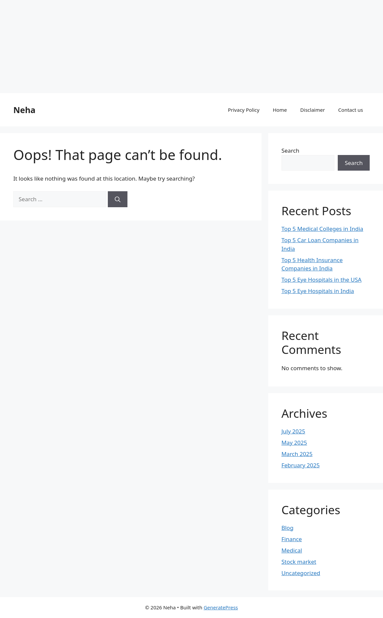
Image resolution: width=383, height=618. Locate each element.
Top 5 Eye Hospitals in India (318, 291)
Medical (292, 550)
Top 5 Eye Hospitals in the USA (322, 279)
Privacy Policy (244, 109)
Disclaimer (312, 109)
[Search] (117, 199)
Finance (292, 539)
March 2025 (297, 454)
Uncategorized (301, 573)
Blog (287, 528)
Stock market (299, 561)
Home (280, 109)
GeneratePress (221, 607)
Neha (24, 109)
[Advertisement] (191, 46)
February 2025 (301, 465)
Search (290, 150)
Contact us (350, 109)
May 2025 (294, 442)
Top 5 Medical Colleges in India (322, 228)
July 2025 (293, 431)
